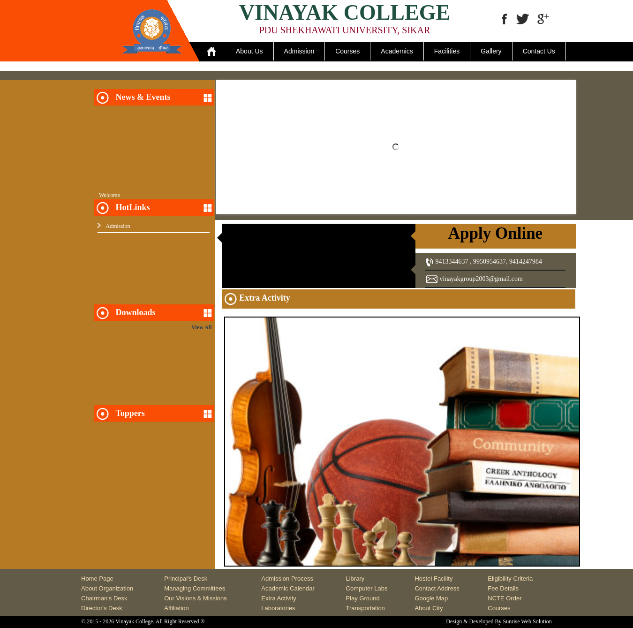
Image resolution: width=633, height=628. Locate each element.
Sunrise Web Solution (527, 621)
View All (201, 327)
